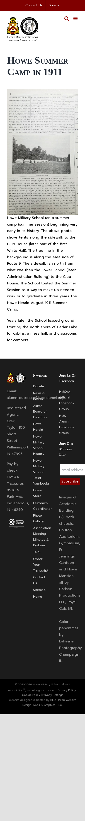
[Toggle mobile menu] (75, 18)
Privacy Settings (52, 695)
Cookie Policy (31, 695)
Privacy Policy (67, 690)
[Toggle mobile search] (66, 18)
